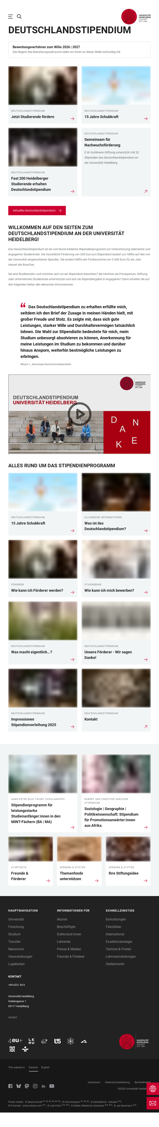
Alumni (62, 934)
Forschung (16, 941)
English (45, 1081)
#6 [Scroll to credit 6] (59, 1116)
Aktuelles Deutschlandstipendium (34, 225)
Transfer (14, 956)
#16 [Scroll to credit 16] (134, 1120)
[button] (30, 925)
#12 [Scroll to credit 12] (63, 1120)
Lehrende (63, 956)
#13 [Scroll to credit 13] (67, 1120)
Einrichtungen (116, 934)
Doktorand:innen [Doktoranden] (69, 949)
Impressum (94, 1096)
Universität (16, 934)
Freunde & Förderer (70, 971)
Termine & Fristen (118, 964)
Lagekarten (16, 978)
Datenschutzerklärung (117, 1096)
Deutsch (33, 1081)
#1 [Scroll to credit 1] (44, 1116)
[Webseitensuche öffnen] (21, 16)
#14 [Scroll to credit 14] (106, 1120)
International (115, 949)
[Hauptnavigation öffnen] (12, 16)
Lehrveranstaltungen (121, 971)
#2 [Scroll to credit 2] (47, 1116)
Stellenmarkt (115, 978)
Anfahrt (12, 1031)
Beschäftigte (66, 941)
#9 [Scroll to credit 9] (88, 1116)
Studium (14, 949)
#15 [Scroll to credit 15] (110, 1120)
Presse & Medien (69, 964)
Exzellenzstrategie (119, 956)
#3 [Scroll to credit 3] (50, 1116)
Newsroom (16, 964)
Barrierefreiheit (143, 1096)
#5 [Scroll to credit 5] (56, 1116)
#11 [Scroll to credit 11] (44, 1120)
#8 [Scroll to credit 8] (85, 1116)
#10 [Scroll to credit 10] (119, 1116)
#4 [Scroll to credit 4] (53, 1116)
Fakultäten (113, 941)
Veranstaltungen (20, 971)
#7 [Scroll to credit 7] (82, 1116)
